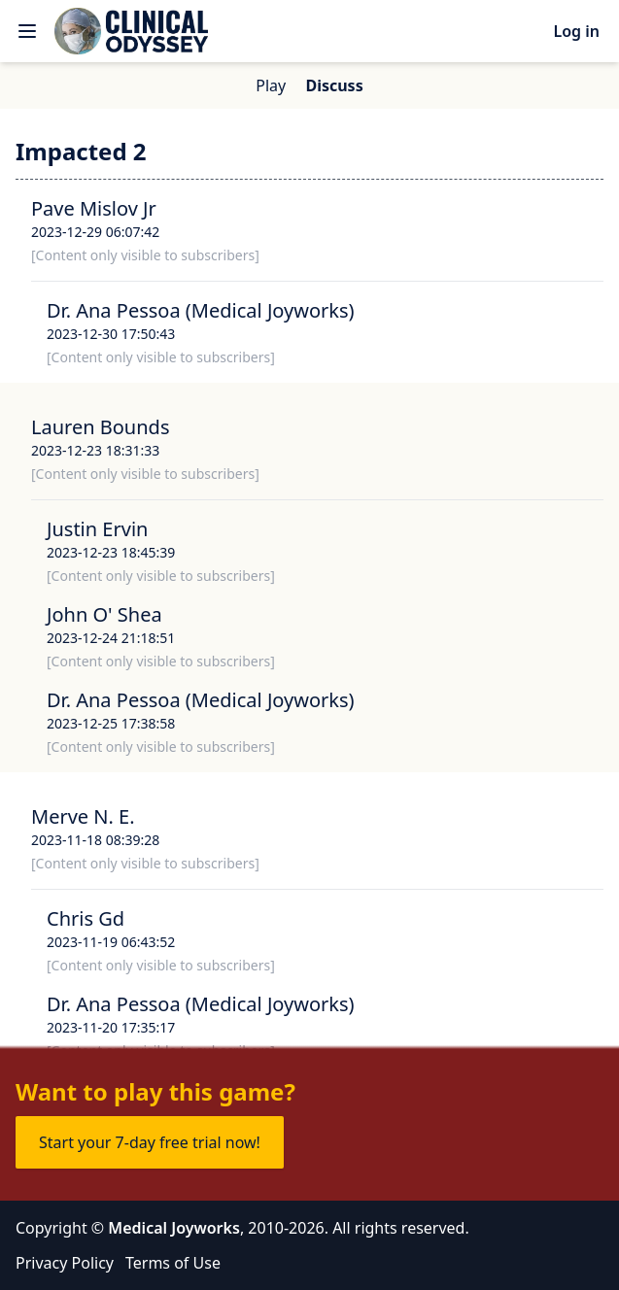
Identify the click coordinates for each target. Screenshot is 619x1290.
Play (271, 85)
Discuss (333, 85)
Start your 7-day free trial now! (149, 1142)
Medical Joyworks (174, 1228)
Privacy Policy (65, 1262)
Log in (576, 31)
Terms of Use (173, 1262)
